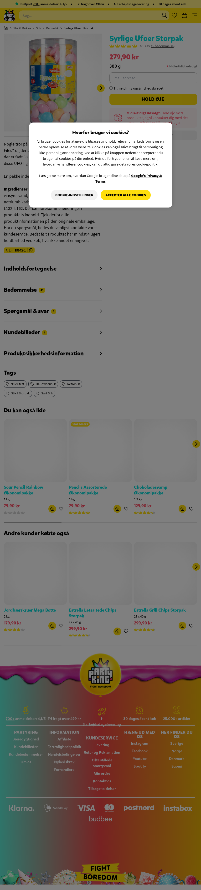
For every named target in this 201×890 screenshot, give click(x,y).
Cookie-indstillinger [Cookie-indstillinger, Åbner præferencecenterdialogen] (74, 195)
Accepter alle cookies (125, 195)
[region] (100, 165)
